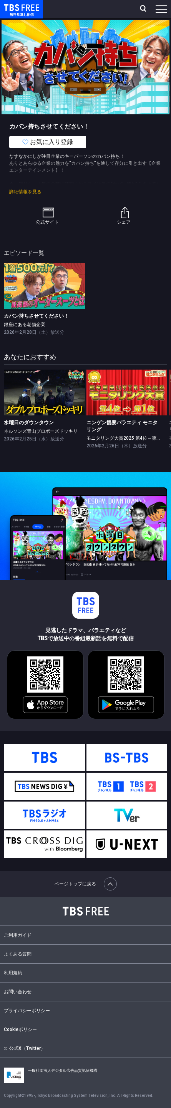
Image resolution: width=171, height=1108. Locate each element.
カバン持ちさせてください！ (36, 316)
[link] (44, 285)
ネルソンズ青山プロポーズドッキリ (41, 431)
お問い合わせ (18, 991)
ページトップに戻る (86, 883)
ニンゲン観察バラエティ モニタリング (122, 426)
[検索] (144, 9)
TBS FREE (13, 7)
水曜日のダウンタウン (29, 422)
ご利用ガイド (18, 935)
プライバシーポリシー (27, 1010)
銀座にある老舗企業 (24, 324)
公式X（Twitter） (24, 1048)
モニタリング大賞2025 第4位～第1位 (125, 438)
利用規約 (13, 973)
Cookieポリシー (20, 1029)
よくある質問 (18, 954)
